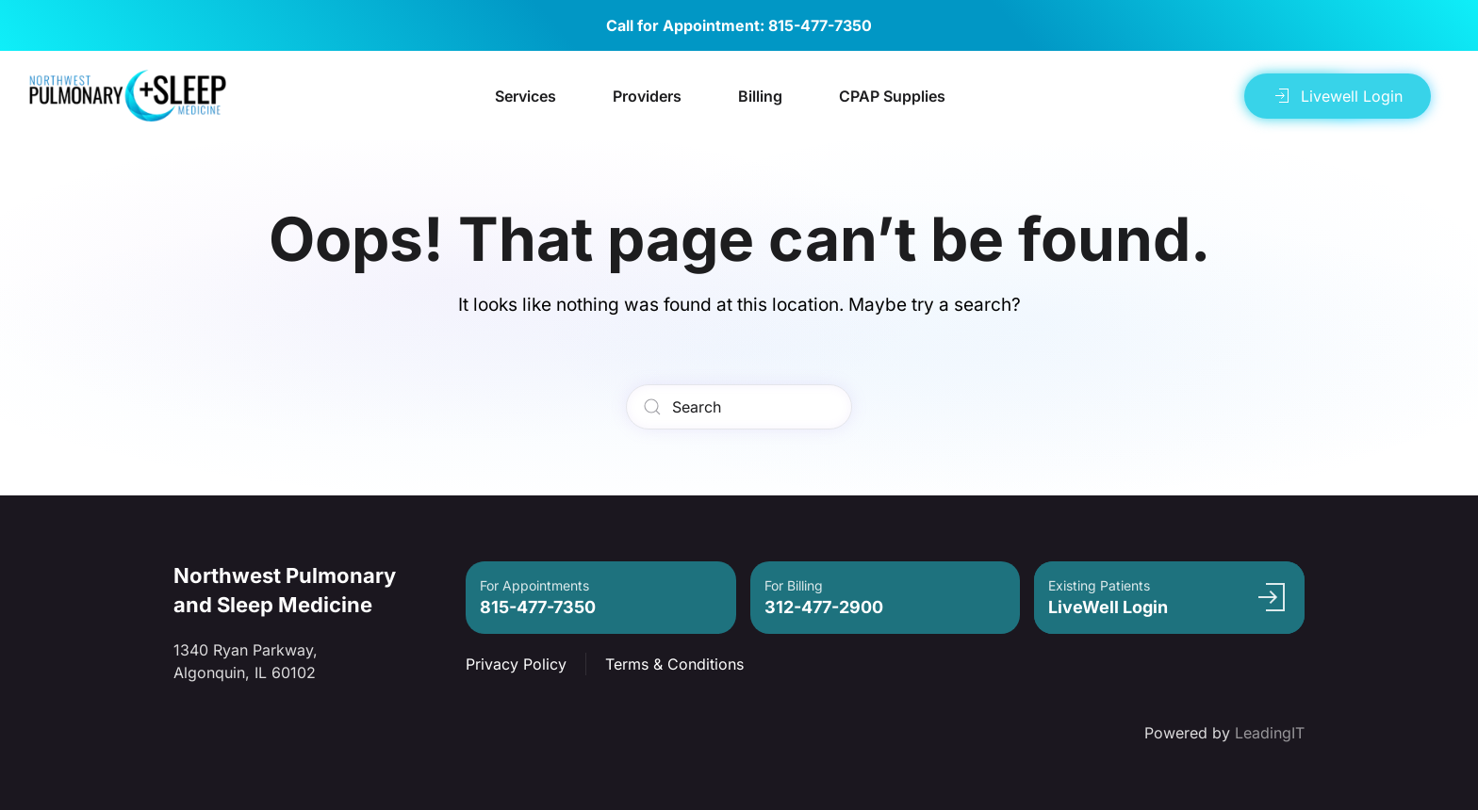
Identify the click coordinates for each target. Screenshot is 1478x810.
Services (525, 96)
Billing (760, 96)
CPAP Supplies (892, 96)
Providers (647, 96)
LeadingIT (1270, 732)
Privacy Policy (516, 664)
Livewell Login (1338, 96)
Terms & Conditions (674, 664)
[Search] (739, 406)
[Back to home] (127, 95)
